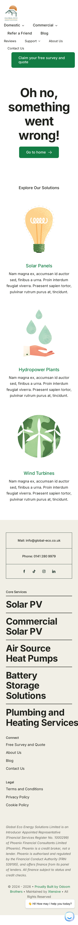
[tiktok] (34, 571)
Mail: (22, 540)
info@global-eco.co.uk (43, 540)
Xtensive (54, 891)
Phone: (28, 556)
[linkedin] (54, 571)
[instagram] (44, 571)
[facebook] (24, 571)
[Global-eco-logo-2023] (11, 7)
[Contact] (43, 60)
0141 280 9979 (45, 556)
